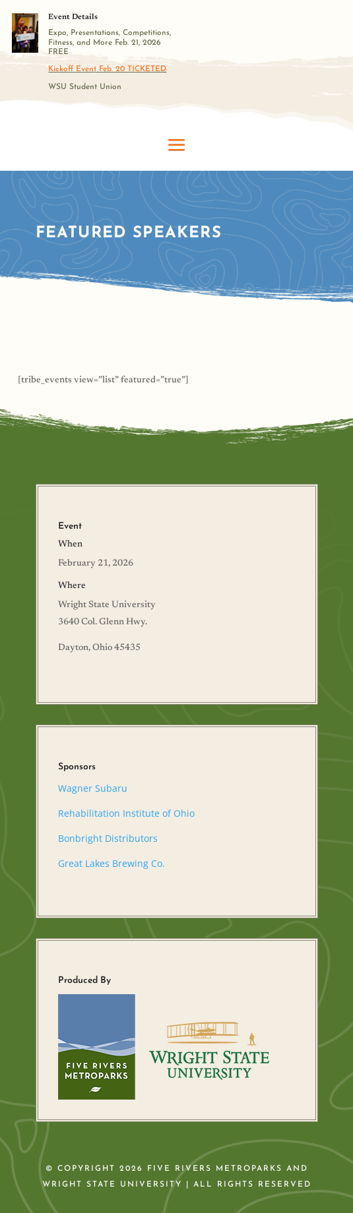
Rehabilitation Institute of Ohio (126, 813)
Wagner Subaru (92, 788)
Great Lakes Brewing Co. (111, 863)
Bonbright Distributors (108, 838)
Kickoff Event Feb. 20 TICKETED (107, 69)
